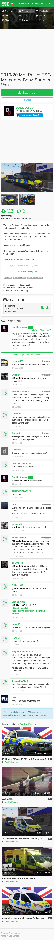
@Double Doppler (20, 378)
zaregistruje (9, 715)
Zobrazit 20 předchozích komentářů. (27, 355)
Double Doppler (25, 107)
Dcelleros (16, 450)
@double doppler (20, 588)
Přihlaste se (33, 712)
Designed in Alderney (10, 933)
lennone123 (17, 361)
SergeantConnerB (20, 391)
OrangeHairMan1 (20, 681)
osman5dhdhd (19, 538)
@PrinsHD (17, 527)
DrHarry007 (17, 585)
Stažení (10, 212)
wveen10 (16, 375)
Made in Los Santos (10, 936)
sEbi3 (14, 504)
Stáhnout (27, 92)
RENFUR (16, 638)
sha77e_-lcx (17, 563)
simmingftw (17, 524)
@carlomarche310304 (22, 480)
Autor (30, 327)
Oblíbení (25, 212)
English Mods (18, 602)
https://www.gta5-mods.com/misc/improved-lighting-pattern (29, 611)
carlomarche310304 (21, 463)
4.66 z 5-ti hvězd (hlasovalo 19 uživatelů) (16, 218)
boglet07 (16, 624)
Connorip (16, 414)
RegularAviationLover (22, 651)
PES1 (14, 697)
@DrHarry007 (18, 605)
